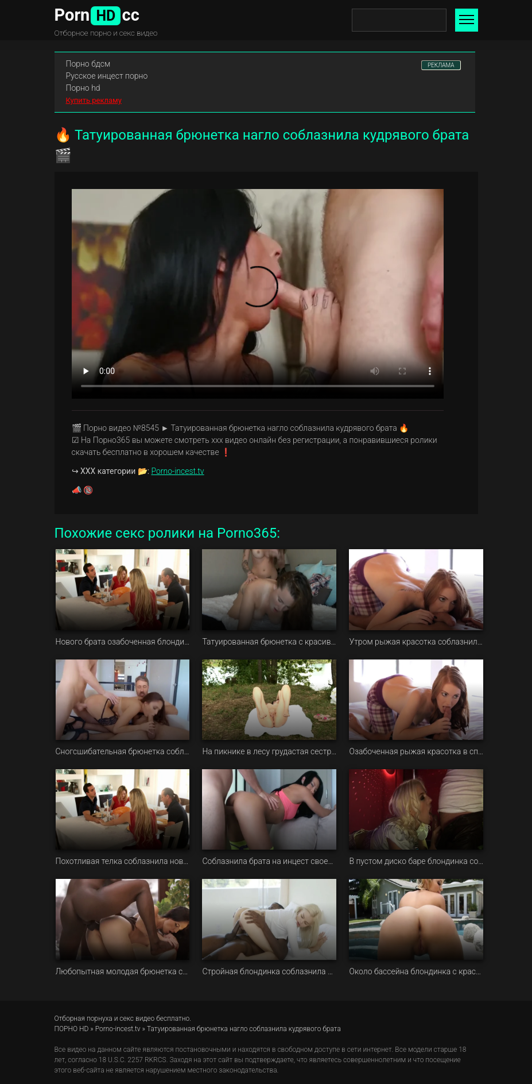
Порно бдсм (88, 63)
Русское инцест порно (107, 75)
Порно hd (83, 87)
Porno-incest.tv (178, 471)
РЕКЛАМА (441, 65)
